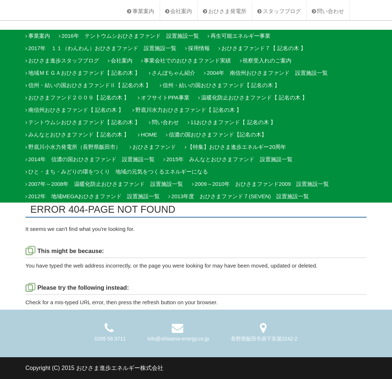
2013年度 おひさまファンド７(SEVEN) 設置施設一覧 (240, 196)
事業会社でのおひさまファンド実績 (187, 60)
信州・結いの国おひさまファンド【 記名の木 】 (221, 85)
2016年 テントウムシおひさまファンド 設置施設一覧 (130, 36)
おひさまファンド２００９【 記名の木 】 (78, 97)
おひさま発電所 (227, 11)
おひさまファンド (154, 147)
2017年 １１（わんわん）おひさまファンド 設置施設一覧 (102, 48)
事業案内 (143, 11)
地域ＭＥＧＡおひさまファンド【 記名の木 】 (84, 73)
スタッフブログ (282, 11)
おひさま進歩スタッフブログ (63, 60)
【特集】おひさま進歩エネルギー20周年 (236, 147)
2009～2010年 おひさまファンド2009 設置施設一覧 (262, 184)
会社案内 (181, 11)
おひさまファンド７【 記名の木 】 (263, 48)
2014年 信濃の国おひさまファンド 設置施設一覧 (91, 159)
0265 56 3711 (110, 339)
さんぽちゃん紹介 (173, 73)
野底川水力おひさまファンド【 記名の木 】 (188, 110)
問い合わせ (330, 11)
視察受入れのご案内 (266, 60)
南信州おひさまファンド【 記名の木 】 (76, 110)
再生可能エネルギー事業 (240, 36)
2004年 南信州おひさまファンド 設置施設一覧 (267, 73)
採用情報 (199, 48)
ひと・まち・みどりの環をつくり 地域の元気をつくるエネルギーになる (118, 171)
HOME (149, 134)
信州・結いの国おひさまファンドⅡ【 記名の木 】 (89, 85)
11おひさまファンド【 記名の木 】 (233, 122)
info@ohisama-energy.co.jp (178, 339)
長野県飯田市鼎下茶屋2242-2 (264, 339)
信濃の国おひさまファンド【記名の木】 (218, 134)
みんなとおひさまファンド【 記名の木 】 (78, 134)
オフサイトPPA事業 (165, 97)
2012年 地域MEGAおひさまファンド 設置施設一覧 (94, 196)
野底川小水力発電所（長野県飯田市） (74, 147)
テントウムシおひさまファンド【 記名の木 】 (84, 122)
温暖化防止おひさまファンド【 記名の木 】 (254, 97)
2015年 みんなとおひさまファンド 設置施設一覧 (229, 159)
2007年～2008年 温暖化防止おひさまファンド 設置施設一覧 (105, 184)
